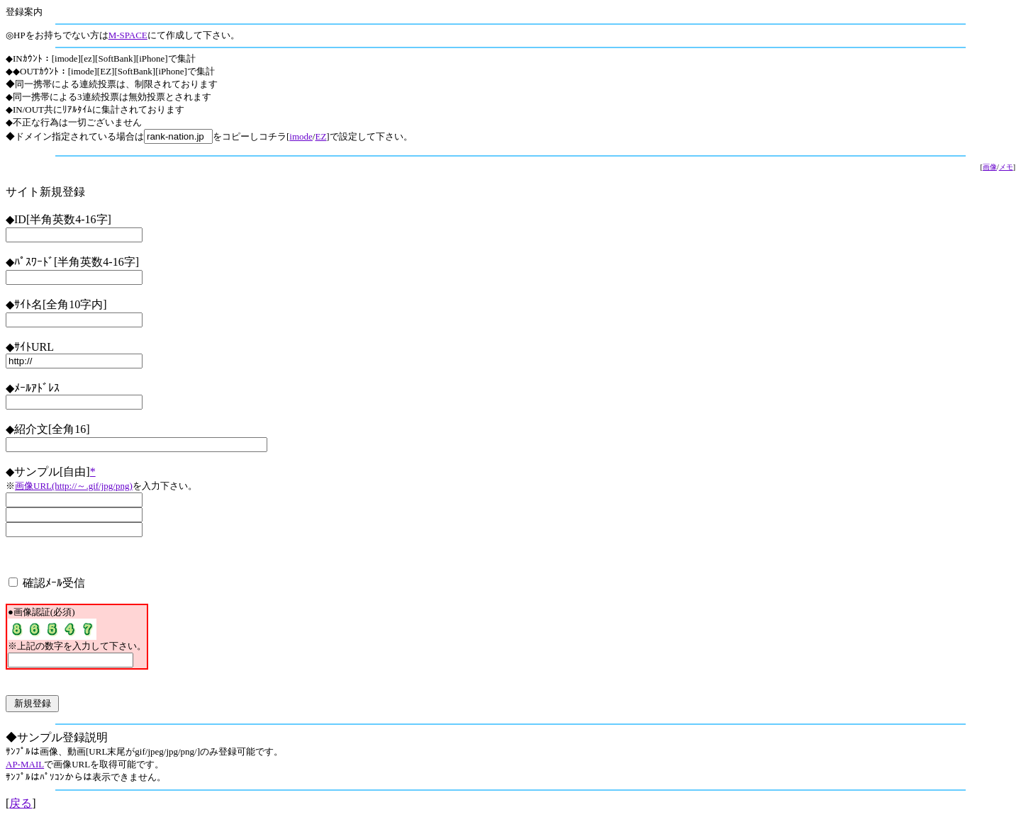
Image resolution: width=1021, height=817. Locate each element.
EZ (320, 136)
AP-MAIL (25, 764)
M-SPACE (127, 35)
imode (301, 136)
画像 (990, 167)
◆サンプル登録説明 (57, 737)
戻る (20, 803)
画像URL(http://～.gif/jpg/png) (74, 485)
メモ (1006, 167)
